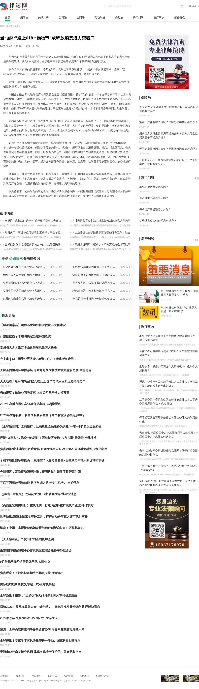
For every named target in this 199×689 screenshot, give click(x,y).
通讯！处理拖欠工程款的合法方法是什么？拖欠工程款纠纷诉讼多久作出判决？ (168, 383)
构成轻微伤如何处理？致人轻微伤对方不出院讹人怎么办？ (24, 266)
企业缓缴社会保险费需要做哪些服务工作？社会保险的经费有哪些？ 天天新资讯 (121, 232)
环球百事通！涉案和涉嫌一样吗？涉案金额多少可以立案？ (94, 290)
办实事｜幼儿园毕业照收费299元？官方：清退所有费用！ (38, 359)
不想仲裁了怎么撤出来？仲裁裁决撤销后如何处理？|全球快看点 (167, 338)
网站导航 (194, 6)
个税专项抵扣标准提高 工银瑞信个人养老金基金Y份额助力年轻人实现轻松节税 (52, 460)
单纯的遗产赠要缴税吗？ (153, 186)
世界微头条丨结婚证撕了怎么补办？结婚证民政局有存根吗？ (40, 244)
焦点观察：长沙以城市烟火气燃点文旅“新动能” (31, 573)
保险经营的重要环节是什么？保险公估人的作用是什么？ (168, 419)
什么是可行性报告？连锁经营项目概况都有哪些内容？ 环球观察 (94, 298)
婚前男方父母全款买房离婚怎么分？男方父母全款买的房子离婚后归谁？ (168, 135)
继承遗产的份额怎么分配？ (155, 209)
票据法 (9, 26)
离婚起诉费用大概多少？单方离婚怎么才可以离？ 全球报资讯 (111, 244)
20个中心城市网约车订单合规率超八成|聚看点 (30, 404)
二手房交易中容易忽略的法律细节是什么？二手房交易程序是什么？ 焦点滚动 (168, 401)
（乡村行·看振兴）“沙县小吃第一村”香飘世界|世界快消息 (38, 494)
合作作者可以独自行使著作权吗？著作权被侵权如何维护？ (168, 353)
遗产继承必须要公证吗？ (153, 198)
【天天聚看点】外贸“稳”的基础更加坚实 (27, 539)
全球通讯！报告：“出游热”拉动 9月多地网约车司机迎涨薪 (38, 595)
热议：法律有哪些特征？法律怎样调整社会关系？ (168, 122)
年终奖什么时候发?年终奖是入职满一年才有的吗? (179, 309)
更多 (196, 178)
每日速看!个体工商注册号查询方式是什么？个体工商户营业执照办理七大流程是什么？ (168, 483)
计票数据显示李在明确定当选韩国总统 (25, 336)
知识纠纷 (43, 17)
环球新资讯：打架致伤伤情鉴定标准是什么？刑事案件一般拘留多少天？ (168, 162)
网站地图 (36, 675)
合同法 (81, 17)
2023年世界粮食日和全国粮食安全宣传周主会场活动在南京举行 (42, 415)
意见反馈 (84, 675)
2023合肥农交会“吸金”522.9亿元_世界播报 (29, 618)
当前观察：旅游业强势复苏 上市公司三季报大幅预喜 (34, 392)
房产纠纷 (138, 17)
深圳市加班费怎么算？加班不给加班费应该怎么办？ (24, 298)
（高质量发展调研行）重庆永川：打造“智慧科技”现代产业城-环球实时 (47, 505)
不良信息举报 (102, 675)
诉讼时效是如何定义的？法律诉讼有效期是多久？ (94, 274)
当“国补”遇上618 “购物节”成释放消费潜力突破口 (33, 220)
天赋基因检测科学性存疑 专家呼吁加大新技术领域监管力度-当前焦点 (45, 370)
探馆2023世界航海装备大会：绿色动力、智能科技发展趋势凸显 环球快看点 (50, 606)
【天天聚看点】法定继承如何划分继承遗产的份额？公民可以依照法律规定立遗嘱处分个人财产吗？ (133, 220)
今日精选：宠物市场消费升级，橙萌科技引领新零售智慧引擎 (40, 471)
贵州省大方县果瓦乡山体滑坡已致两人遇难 (28, 347)
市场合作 (20, 675)
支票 (16, 26)
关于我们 (4, 675)
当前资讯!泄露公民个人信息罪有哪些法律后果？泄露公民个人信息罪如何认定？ (168, 434)
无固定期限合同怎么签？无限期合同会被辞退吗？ (168, 148)
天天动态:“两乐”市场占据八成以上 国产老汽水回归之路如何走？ (42, 381)
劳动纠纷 (100, 17)
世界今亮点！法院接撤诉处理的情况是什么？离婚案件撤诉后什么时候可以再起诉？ (94, 282)
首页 (7, 17)
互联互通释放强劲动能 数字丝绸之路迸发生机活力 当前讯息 (39, 483)
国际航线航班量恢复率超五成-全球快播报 (27, 584)
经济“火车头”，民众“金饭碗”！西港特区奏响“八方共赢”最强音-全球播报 (48, 437)
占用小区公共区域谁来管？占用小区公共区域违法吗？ (24, 290)
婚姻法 (24, 17)
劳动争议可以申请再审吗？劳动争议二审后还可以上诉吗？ (24, 274)
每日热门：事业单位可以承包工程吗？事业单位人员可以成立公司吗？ (46, 232)
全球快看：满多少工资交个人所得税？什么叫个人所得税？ (168, 368)
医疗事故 (159, 17)
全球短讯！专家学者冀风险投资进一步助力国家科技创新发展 (40, 640)
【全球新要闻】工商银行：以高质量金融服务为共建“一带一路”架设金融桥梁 (50, 426)
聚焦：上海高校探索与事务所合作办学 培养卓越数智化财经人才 (42, 629)
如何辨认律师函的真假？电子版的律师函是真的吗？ (94, 266)
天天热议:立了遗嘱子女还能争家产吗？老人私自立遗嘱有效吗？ (168, 109)
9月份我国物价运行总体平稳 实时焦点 (25, 561)
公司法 (63, 17)
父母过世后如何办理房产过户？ (157, 220)
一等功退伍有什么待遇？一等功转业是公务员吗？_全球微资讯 (168, 467)
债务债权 (179, 17)
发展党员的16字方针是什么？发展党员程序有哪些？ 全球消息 (24, 282)
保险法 (119, 17)
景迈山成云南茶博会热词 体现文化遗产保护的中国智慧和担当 (40, 652)
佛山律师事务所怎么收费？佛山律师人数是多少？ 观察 (179, 293)
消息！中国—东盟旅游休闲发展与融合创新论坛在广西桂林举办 (42, 528)
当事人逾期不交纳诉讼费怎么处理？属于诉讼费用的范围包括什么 (168, 452)
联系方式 (52, 675)
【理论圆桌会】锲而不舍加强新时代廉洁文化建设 (33, 325)
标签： (3, 203)
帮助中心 (68, 675)
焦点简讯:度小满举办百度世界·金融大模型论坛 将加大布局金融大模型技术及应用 (53, 449)
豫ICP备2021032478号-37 (50, 681)
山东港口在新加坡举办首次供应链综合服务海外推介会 (36, 550)
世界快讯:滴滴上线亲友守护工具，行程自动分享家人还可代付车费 (44, 516)
